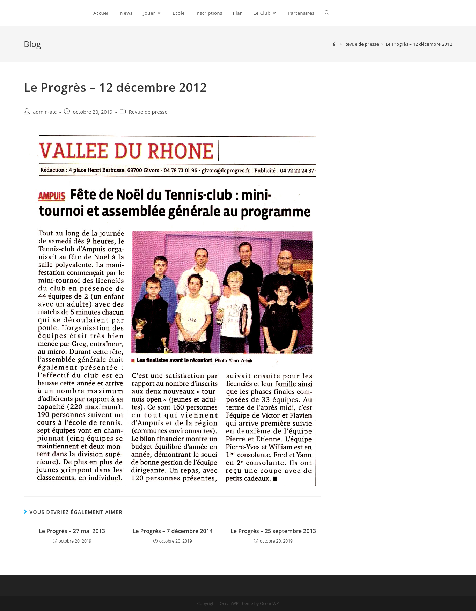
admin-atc (45, 112)
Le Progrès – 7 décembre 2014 (173, 531)
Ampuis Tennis (52, 13)
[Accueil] (335, 44)
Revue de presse (148, 112)
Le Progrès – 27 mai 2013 (72, 531)
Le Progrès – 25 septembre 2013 (273, 531)
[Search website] (327, 13)
